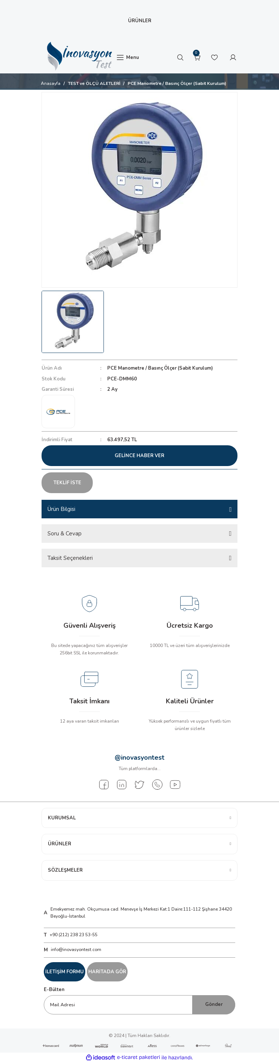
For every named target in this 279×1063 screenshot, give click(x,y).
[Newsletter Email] (139, 1004)
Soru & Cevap (64, 533)
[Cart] (197, 57)
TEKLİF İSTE (67, 482)
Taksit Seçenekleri (70, 558)
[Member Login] (233, 57)
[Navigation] (127, 57)
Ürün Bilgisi (61, 509)
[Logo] (79, 56)
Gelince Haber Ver (139, 455)
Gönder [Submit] (214, 1004)
